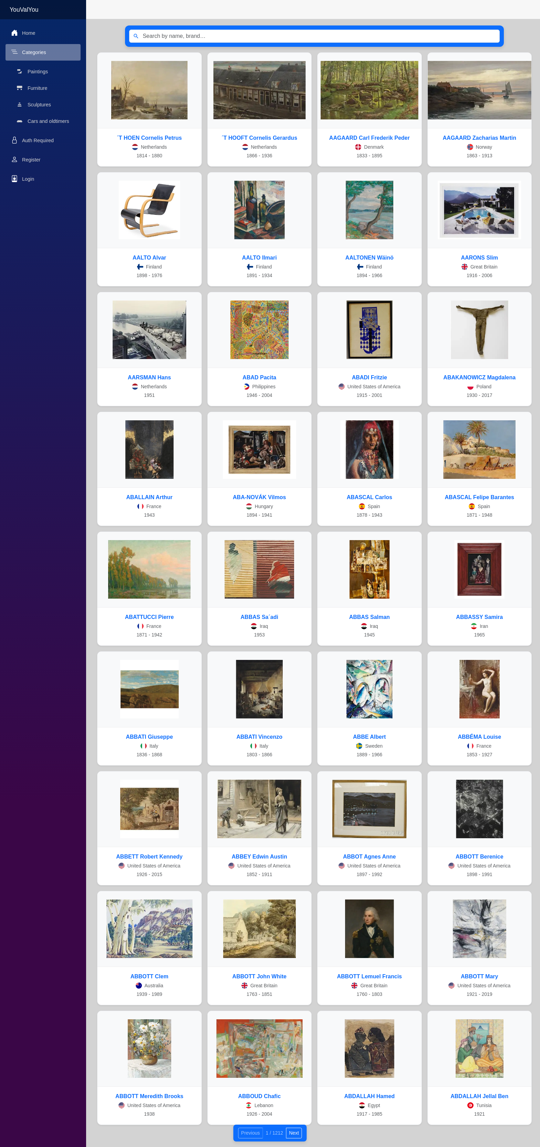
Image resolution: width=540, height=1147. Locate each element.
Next (294, 1133)
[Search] (136, 36)
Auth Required (32, 140)
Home (23, 32)
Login (22, 178)
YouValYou (24, 9)
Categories (28, 52)
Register (26, 159)
